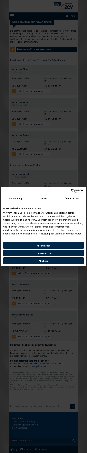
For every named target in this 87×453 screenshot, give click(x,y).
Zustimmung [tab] (15, 198)
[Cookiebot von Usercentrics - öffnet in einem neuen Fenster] (71, 191)
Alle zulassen (43, 245)
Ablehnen (43, 261)
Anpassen (44, 253)
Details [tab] (43, 198)
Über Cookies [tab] (72, 198)
